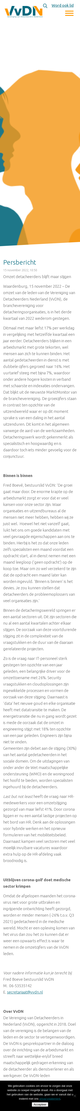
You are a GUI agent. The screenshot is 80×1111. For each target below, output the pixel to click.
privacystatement (49, 1098)
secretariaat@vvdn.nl (25, 992)
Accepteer (39, 1104)
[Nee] (75, 1096)
